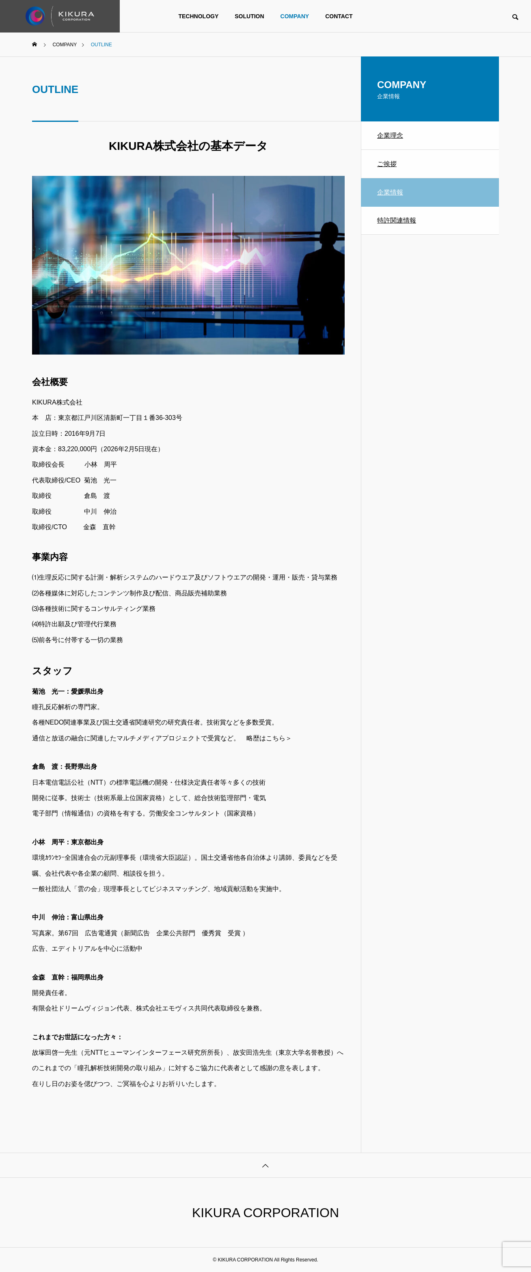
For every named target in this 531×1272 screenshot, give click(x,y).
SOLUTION (249, 16)
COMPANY (295, 16)
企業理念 (390, 135)
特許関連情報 (396, 220)
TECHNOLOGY (198, 16)
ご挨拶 (387, 163)
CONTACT (338, 16)
